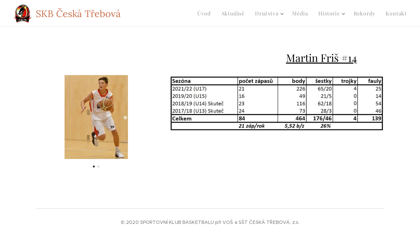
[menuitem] (206, 13)
